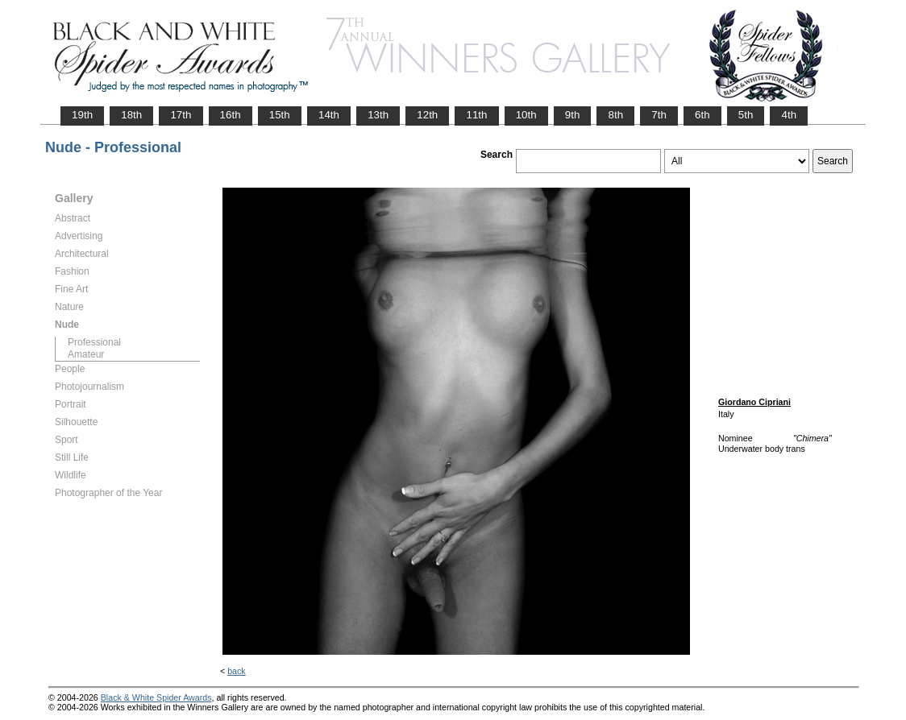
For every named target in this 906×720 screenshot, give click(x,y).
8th (615, 115)
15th (279, 115)
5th (746, 115)
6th (702, 115)
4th (788, 115)
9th (572, 115)
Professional (94, 342)
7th (658, 115)
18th (131, 115)
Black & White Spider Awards (156, 697)
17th (180, 115)
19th (82, 115)
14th (329, 115)
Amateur (86, 354)
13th (378, 115)
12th (427, 115)
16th (230, 115)
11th (476, 115)
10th (526, 115)
